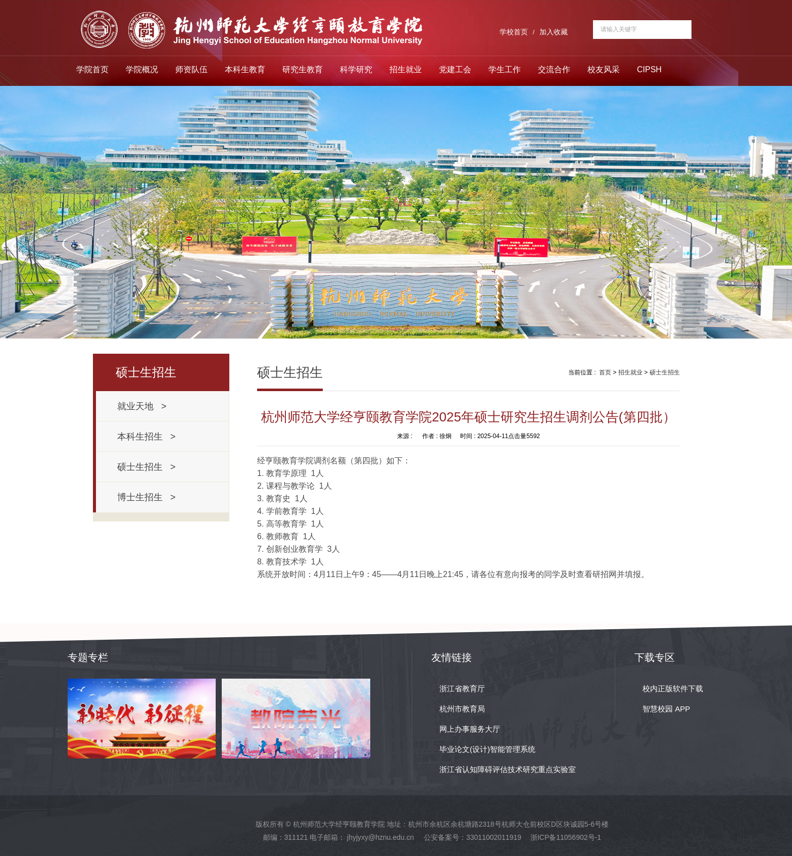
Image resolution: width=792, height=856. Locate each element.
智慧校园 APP (666, 708)
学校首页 (514, 32)
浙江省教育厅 (462, 688)
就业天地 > (142, 406)
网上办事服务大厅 (469, 729)
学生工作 (504, 69)
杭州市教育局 (462, 708)
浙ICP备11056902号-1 (565, 837)
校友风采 (603, 69)
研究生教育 (302, 69)
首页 (605, 372)
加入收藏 (553, 32)
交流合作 (554, 69)
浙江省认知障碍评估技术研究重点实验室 (507, 769)
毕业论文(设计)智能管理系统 (487, 749)
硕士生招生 (665, 372)
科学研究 (356, 69)
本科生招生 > (146, 437)
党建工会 (455, 69)
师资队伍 (191, 69)
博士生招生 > (146, 497)
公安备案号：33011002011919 (472, 837)
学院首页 (92, 69)
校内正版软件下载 (672, 688)
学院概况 (142, 69)
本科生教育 (245, 69)
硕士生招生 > (146, 467)
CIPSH (649, 69)
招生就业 (405, 69)
